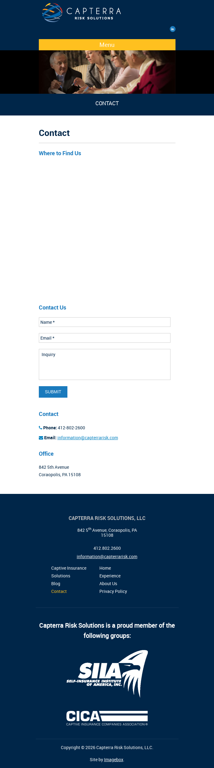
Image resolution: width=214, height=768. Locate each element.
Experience (110, 576)
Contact (59, 591)
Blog (55, 583)
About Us (108, 583)
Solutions (60, 576)
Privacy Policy (113, 591)
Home (105, 568)
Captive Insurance (68, 568)
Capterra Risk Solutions (105, 14)
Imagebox (113, 759)
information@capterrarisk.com (87, 437)
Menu (107, 45)
